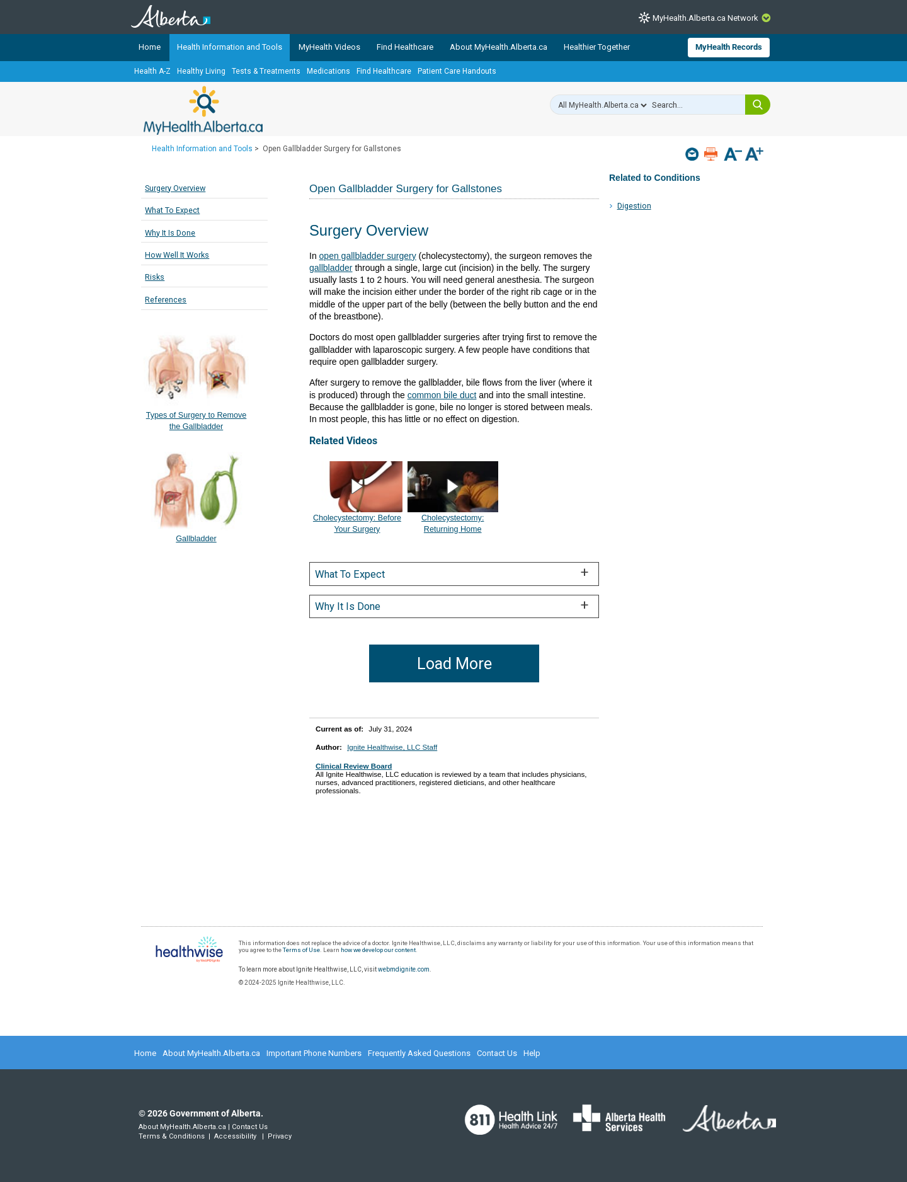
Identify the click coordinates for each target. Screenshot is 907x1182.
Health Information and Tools (229, 47)
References (165, 299)
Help (531, 1053)
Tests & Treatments (266, 71)
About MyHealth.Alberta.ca (498, 47)
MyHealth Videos (329, 47)
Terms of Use (301, 949)
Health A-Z (152, 71)
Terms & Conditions (172, 1136)
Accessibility (235, 1136)
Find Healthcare (405, 47)
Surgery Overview (175, 188)
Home (150, 47)
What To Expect (172, 210)
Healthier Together (597, 47)
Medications (328, 71)
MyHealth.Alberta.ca (203, 110)
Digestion (634, 205)
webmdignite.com (404, 969)
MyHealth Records (728, 47)
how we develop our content (378, 949)
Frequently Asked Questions (419, 1053)
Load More (454, 664)
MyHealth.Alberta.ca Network (705, 18)
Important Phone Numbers (314, 1053)
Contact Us (497, 1053)
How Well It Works (177, 255)
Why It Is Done (170, 233)
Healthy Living (201, 71)
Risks (154, 277)
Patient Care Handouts (457, 71)
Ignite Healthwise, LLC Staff (392, 747)
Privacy (280, 1136)
